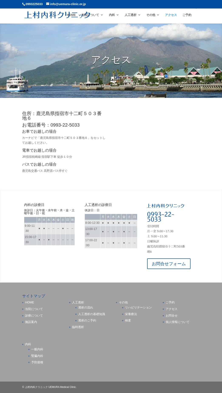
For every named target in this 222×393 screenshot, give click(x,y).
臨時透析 (78, 327)
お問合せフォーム (169, 263)
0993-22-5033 (160, 217)
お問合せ (172, 315)
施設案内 (31, 322)
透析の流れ (85, 307)
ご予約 (186, 15)
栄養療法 (131, 314)
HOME (71, 15)
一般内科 (37, 349)
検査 (128, 320)
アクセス (171, 15)
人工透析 (131, 15)
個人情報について (177, 322)
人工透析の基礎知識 (91, 314)
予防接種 (37, 362)
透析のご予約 (87, 320)
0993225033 (34, 4)
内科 (112, 15)
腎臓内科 (37, 356)
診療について (34, 315)
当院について (90, 15)
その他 (150, 15)
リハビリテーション (138, 307)
